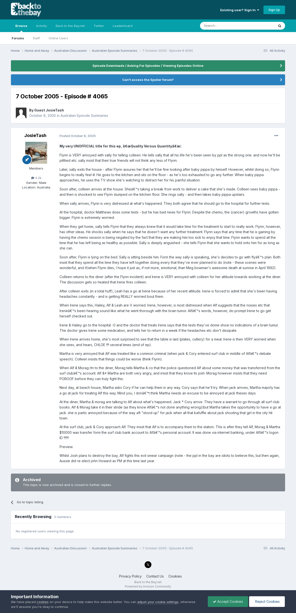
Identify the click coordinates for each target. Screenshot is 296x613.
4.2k (36, 178)
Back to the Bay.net (70, 26)
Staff (36, 38)
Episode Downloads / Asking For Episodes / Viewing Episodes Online (148, 66)
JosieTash (35, 135)
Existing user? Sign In (239, 10)
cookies (43, 602)
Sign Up (274, 10)
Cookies (175, 576)
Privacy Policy (130, 576)
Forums (18, 38)
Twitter (99, 26)
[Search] (225, 26)
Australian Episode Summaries (84, 115)
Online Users (58, 38)
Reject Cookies (267, 601)
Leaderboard (122, 26)
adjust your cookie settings (157, 602)
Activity (41, 26)
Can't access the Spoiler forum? (148, 80)
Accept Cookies (228, 601)
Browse (21, 28)
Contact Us (155, 576)
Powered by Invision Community (148, 586)
